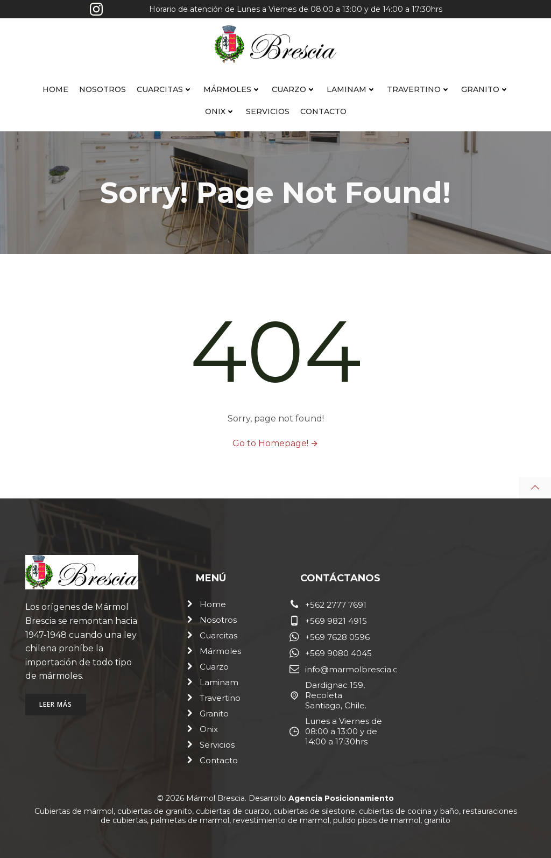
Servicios (267, 111)
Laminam (351, 89)
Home (55, 89)
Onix (220, 111)
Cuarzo (294, 89)
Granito (485, 89)
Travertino (418, 89)
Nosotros (102, 89)
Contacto (323, 111)
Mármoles (232, 89)
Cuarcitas (165, 89)
